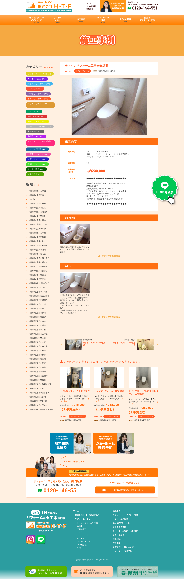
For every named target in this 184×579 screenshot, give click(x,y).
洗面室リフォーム (38, 154)
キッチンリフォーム (39, 84)
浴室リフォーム (37, 159)
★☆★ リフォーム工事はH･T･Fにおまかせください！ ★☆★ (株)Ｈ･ (75, 398)
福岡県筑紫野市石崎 (37, 372)
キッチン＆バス (83, 542)
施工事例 (116, 511)
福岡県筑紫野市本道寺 (38, 346)
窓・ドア (81, 538)
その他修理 (82, 545)
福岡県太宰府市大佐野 (38, 224)
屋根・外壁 (35, 131)
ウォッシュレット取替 (40, 74)
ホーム (76, 511)
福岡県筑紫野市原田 (106, 71)
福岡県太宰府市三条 (37, 203)
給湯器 (80, 526)
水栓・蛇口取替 (37, 149)
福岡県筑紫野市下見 (37, 287)
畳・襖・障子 (36, 169)
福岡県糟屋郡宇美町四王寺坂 (41, 409)
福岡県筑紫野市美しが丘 (39, 393)
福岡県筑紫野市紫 (36, 388)
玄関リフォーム (37, 164)
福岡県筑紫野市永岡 (37, 359)
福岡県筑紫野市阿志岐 (38, 405)
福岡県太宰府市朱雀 (37, 237)
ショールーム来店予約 (122, 551)
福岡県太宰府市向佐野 (38, 212)
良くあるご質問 (119, 527)
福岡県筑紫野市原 (36, 308)
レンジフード (82, 535)
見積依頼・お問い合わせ (123, 547)
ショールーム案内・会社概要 (125, 531)
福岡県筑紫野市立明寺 (38, 376)
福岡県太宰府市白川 (37, 250)
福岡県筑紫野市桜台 (37, 355)
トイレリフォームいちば (87, 523)
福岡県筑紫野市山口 (37, 338)
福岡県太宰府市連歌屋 (38, 267)
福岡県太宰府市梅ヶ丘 (38, 241)
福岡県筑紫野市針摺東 (38, 401)
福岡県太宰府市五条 (37, 208)
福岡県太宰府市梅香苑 (38, 245)
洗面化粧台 (82, 529)
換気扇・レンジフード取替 (39, 142)
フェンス (34, 111)
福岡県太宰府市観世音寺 (39, 258)
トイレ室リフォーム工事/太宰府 (75, 391)
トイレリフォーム (82, 71)
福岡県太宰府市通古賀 (38, 262)
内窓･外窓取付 (36, 116)
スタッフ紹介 (118, 535)
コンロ (80, 532)
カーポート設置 (37, 79)
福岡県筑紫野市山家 (37, 342)
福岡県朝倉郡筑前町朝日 (39, 283)
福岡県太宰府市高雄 (37, 279)
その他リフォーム (38, 94)
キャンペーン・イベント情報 (125, 515)
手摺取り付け (36, 136)
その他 (32, 199)
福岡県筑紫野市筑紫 (37, 380)
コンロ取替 (35, 88)
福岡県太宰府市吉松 (37, 195)
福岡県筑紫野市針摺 (37, 397)
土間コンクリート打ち (40, 126)
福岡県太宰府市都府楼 (38, 271)
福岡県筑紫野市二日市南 (39, 296)
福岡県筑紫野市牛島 (37, 367)
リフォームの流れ (120, 519)
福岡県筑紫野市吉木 (37, 321)
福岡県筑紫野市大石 (37, 330)
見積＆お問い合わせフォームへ (128, 490)
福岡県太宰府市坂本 (37, 220)
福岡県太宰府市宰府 (37, 229)
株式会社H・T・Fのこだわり (87, 515)
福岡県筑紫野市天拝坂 (38, 334)
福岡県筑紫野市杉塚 (37, 350)
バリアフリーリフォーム (40, 105)
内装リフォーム (37, 121)
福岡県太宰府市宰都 (37, 233)
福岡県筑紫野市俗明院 (38, 300)
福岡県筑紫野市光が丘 (38, 304)
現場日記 (116, 539)
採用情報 (116, 543)
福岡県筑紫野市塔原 (37, 325)
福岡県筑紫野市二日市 (38, 292)
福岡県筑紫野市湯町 (37, 363)
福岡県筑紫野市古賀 (37, 317)
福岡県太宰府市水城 (37, 191)
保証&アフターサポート (123, 523)
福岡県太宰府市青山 (37, 275)
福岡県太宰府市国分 (37, 216)
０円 (79, 548)
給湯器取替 (35, 174)
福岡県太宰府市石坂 (37, 254)
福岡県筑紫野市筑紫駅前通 (40, 384)
